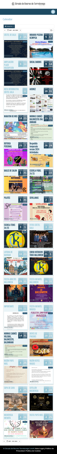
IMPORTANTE (9, 306)
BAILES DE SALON (10, 170)
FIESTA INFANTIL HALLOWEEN (36, 281)
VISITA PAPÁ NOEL (36, 415)
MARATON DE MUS (11, 116)
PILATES (7, 197)
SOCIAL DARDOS (35, 62)
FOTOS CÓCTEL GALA (35, 226)
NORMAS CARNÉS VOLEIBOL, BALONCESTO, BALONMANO (10, 338)
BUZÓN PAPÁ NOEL (9, 362)
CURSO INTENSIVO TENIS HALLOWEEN (36, 253)
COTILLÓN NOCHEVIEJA (34, 389)
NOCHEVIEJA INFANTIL (8, 416)
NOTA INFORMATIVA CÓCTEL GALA (11, 91)
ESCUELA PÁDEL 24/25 (35, 172)
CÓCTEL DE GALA (10, 35)
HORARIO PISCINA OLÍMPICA (36, 36)
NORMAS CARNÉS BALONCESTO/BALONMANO (36, 119)
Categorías (9, 26)
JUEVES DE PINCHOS (33, 335)
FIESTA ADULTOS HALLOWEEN (10, 281)
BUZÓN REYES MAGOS (35, 362)
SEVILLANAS (34, 197)
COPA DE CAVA (9, 388)
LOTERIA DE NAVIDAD (8, 253)
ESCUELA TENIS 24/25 (9, 226)
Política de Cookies (33, 451)
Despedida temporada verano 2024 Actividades (34, 148)
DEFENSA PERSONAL (8, 145)
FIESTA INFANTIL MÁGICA (36, 308)
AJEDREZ (33, 89)
